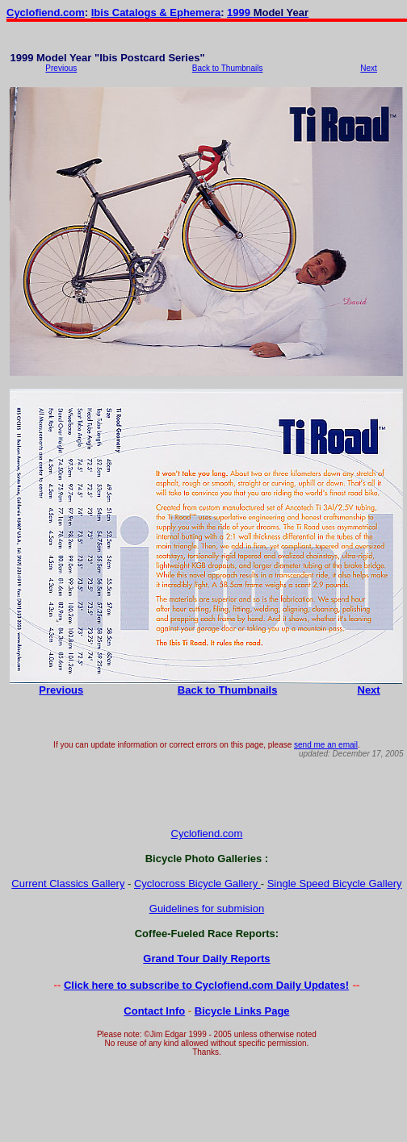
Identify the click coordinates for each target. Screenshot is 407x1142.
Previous (61, 68)
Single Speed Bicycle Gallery (334, 883)
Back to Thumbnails (227, 68)
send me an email (326, 744)
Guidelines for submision (206, 908)
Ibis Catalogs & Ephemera (155, 12)
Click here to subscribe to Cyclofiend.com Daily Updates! (206, 985)
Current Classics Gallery (67, 883)
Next (368, 68)
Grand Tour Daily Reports (206, 958)
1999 (240, 12)
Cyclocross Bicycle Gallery (197, 883)
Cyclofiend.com (45, 12)
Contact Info (154, 1011)
